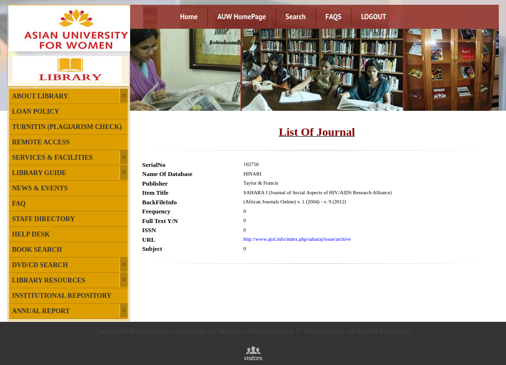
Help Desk (31, 234)
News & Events (40, 188)
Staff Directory (43, 219)
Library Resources (48, 280)
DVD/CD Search (40, 265)
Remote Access (41, 142)
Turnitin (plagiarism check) (67, 126)
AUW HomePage (241, 16)
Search (296, 16)
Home (189, 16)
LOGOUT (373, 16)
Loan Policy (35, 111)
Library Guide (39, 173)
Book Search (37, 249)
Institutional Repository (61, 295)
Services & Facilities (52, 157)
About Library (40, 96)
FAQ (19, 203)
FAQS (333, 16)
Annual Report (41, 311)
